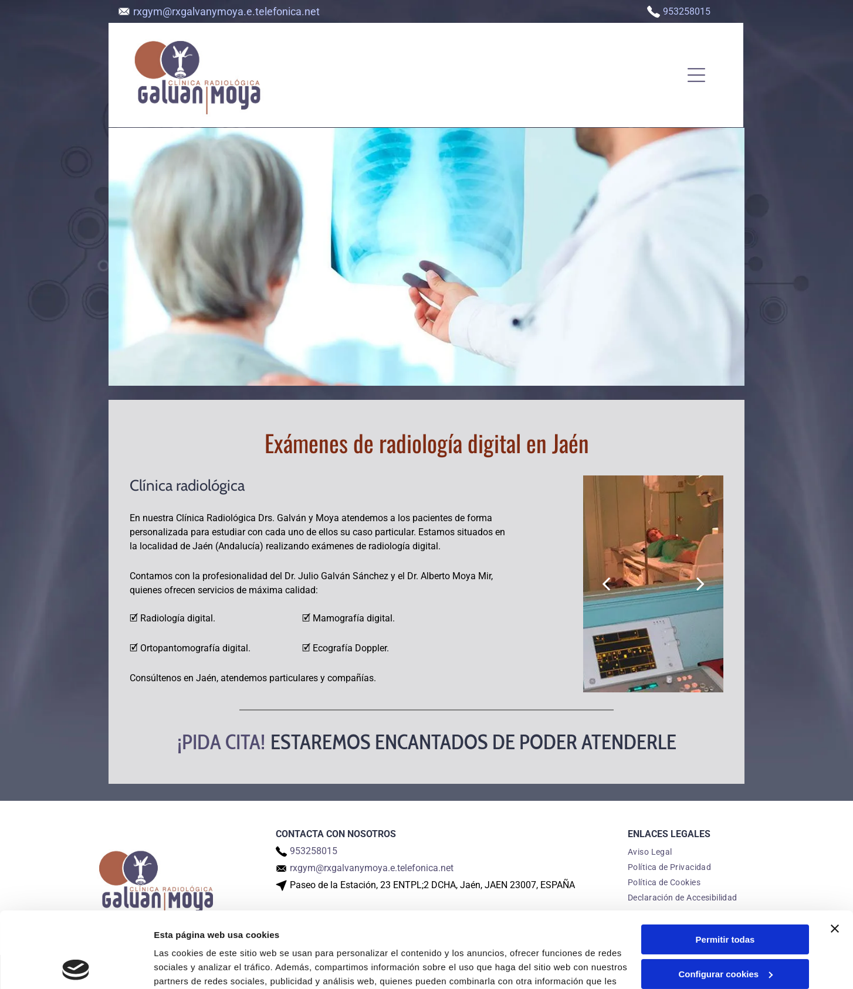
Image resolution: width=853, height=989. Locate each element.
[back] (606, 583)
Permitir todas (725, 864)
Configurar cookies (725, 898)
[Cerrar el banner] (835, 853)
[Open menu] (696, 75)
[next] (700, 583)
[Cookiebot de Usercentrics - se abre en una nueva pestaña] (76, 966)
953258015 (686, 11)
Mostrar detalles (188, 966)
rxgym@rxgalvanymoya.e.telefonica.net (226, 11)
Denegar (725, 932)
